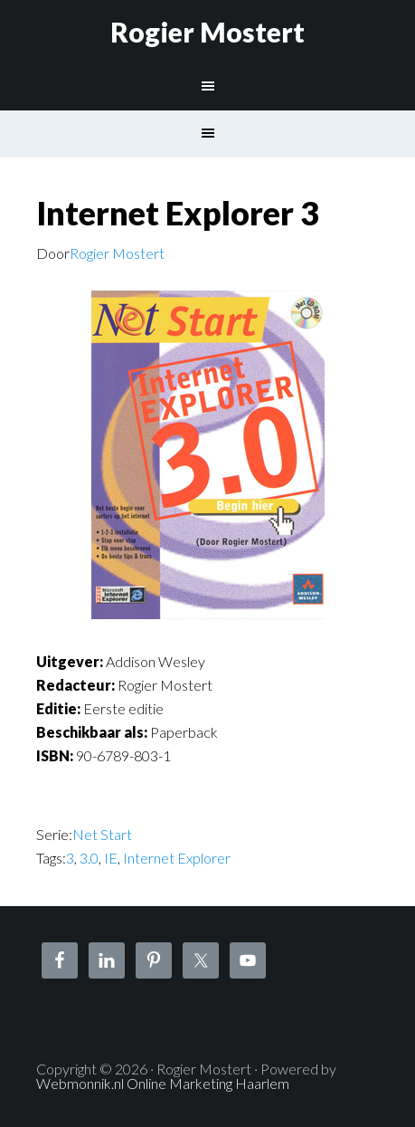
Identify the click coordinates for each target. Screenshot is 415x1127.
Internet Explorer (177, 857)
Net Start (102, 834)
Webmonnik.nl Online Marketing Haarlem (162, 1083)
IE (111, 857)
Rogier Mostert (207, 31)
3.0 (89, 857)
